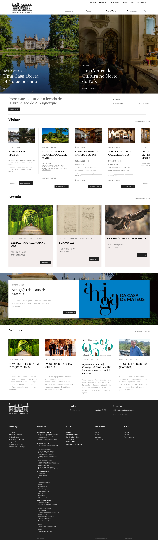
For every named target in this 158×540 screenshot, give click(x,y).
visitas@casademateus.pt (123, 410)
